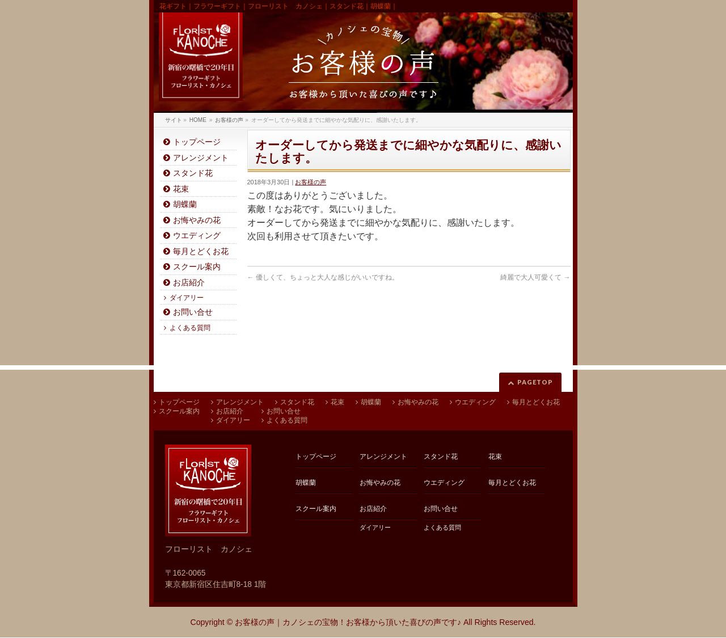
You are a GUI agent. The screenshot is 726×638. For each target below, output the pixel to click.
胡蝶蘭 (185, 204)
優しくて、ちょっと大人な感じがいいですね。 (323, 277)
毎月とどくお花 (201, 251)
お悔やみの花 (197, 220)
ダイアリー (187, 298)
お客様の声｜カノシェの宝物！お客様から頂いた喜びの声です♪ (348, 622)
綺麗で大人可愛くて (535, 277)
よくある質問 (190, 328)
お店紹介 (189, 282)
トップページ (197, 142)
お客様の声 (310, 182)
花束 (181, 189)
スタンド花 (193, 173)
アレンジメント (201, 158)
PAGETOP (535, 382)
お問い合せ (193, 312)
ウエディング (197, 235)
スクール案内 (197, 267)
